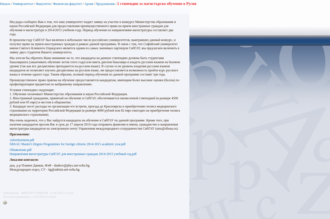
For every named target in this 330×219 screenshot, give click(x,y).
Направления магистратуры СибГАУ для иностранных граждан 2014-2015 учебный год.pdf (73, 154)
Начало (5, 4)
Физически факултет (67, 4)
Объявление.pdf (20, 150)
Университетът (23, 4)
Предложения (105, 4)
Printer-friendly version (6, 202)
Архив (88, 4)
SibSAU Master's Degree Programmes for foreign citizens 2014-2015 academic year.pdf (68, 144)
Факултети (43, 4)
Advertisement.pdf (22, 140)
